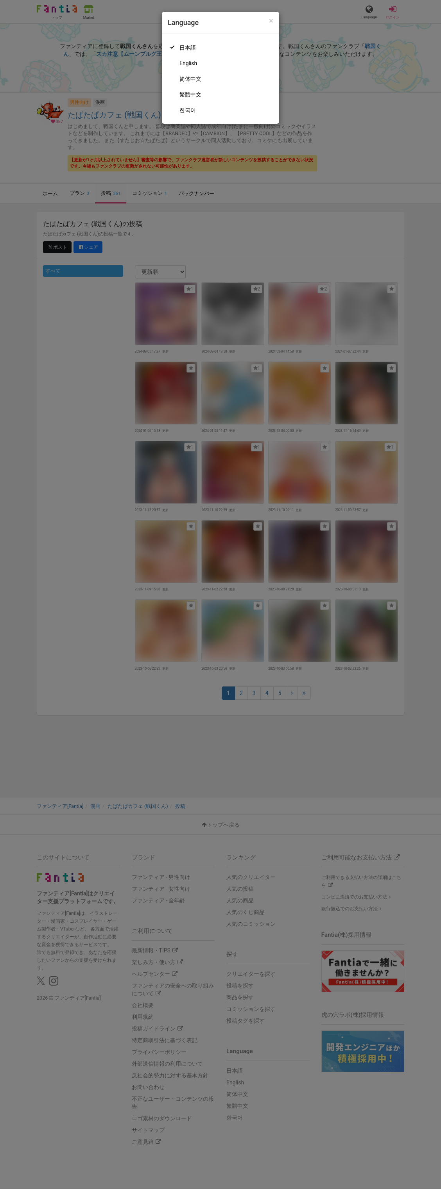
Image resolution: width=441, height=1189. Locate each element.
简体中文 (190, 79)
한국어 (187, 110)
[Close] (271, 21)
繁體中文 (190, 94)
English (188, 63)
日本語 (187, 48)
